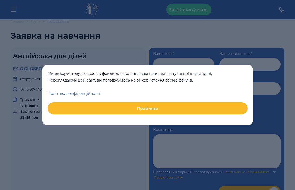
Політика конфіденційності (74, 93)
